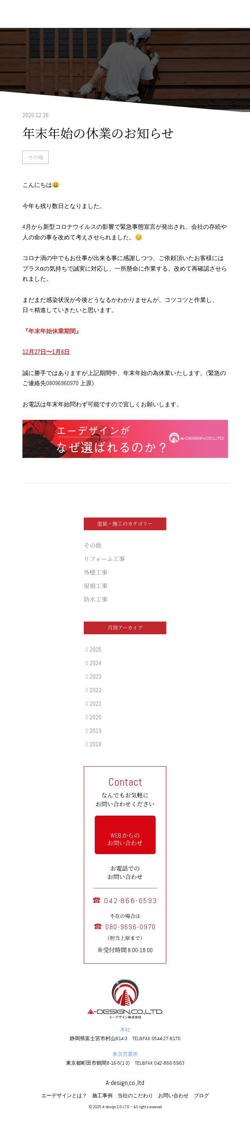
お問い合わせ (173, 1095)
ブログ (201, 1095)
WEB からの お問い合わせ (125, 839)
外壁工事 (95, 572)
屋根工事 (95, 586)
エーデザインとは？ (64, 1095)
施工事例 (102, 1095)
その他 (35, 157)
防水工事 (95, 599)
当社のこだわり (135, 1095)
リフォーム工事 (104, 559)
